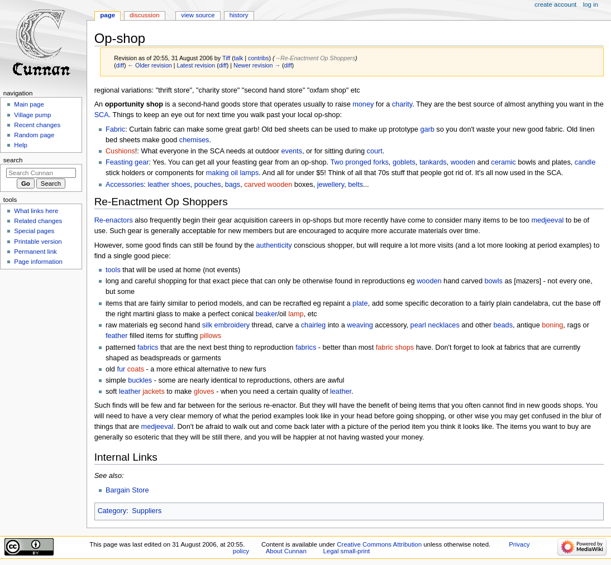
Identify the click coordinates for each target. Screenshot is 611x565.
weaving (360, 325)
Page (107, 15)
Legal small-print (346, 551)
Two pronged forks (359, 162)
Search (13, 160)
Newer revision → (256, 65)
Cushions (120, 151)
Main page (29, 104)
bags (233, 185)
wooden (463, 162)
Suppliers (146, 511)
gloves (204, 391)
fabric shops (395, 347)
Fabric (115, 129)
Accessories (125, 185)
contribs (258, 58)
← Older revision (149, 65)
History (239, 15)
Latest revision (195, 65)
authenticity (274, 245)
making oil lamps (232, 173)
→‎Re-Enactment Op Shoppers (314, 58)
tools (113, 270)
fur (121, 369)
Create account (555, 4)
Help (20, 145)
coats (135, 369)
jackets (153, 391)
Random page (34, 135)
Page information (38, 261)
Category (112, 511)
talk (239, 58)
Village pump (32, 115)
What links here (36, 210)
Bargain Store (127, 490)
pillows (210, 336)
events (291, 151)
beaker (267, 314)
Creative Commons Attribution (379, 544)
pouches (207, 185)
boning (552, 325)
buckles (140, 380)
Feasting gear (127, 162)
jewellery (330, 185)
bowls (493, 281)
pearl (418, 325)
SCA (101, 115)
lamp (296, 314)
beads (503, 325)
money (363, 104)
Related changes (38, 221)
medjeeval (547, 220)
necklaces (443, 325)
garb (427, 129)
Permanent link (35, 251)
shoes (180, 185)
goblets (404, 162)
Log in (590, 4)
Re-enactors (113, 220)
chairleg (313, 325)
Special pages (34, 231)
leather (158, 185)
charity (402, 104)
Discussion (144, 15)
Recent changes (37, 125)
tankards (433, 162)
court (375, 151)
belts (355, 185)
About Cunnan (286, 551)
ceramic (503, 162)
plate (360, 303)
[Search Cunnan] (41, 173)
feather (117, 336)
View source (197, 15)
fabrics (147, 347)
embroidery (232, 325)
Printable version (37, 241)
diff (120, 65)
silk (207, 325)
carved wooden (268, 185)
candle (585, 162)
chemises (194, 140)
